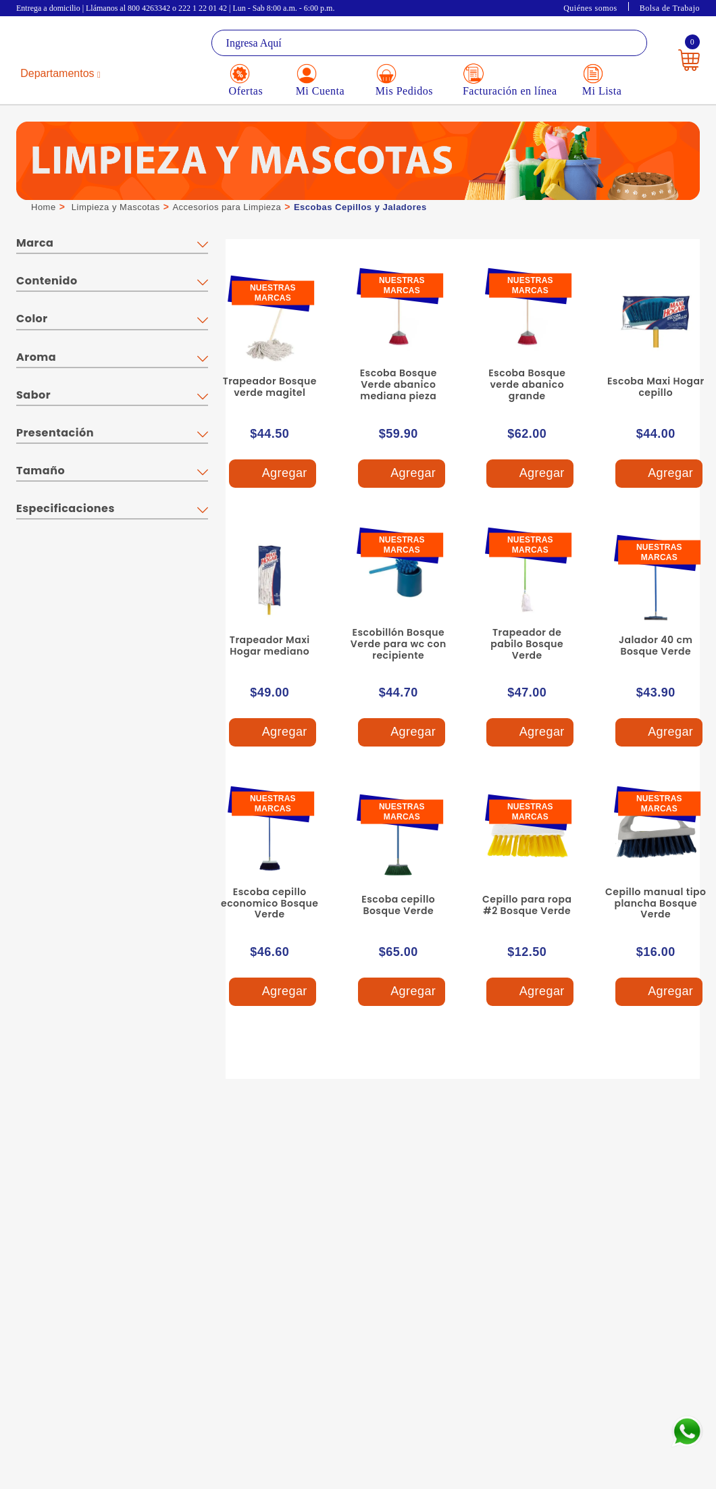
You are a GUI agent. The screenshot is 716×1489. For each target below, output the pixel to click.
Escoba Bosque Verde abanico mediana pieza (398, 384)
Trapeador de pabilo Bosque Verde (526, 644)
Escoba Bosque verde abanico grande (526, 384)
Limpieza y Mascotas (116, 207)
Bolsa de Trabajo (670, 8)
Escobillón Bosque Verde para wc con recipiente (398, 644)
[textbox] (429, 43)
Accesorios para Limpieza (226, 207)
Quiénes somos (590, 8)
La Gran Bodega (69, 44)
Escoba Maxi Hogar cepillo (656, 386)
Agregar (272, 474)
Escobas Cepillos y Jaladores (360, 207)
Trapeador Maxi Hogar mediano (270, 645)
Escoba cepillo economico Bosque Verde (269, 903)
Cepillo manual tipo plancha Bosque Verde (655, 903)
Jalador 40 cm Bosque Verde (656, 645)
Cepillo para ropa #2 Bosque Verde (526, 904)
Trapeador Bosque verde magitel (270, 386)
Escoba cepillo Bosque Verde (398, 904)
